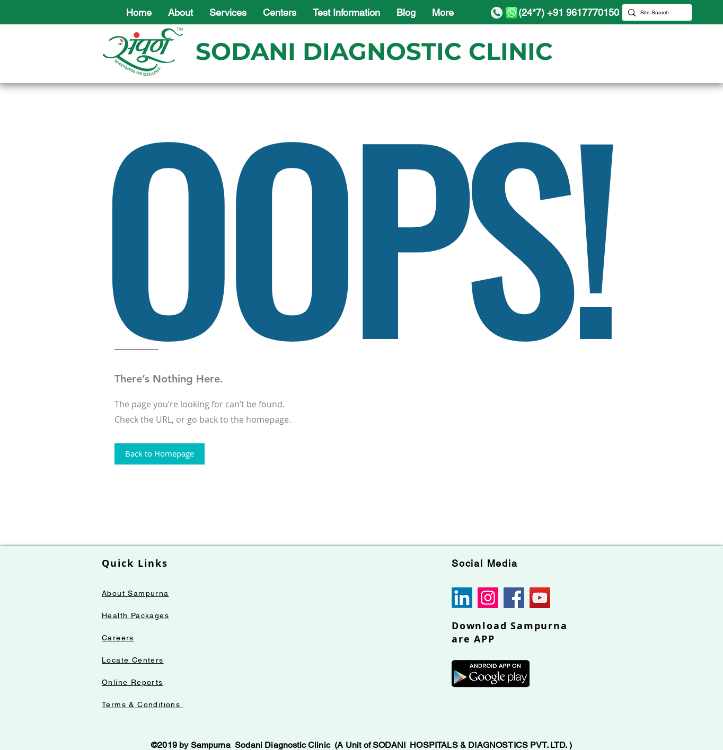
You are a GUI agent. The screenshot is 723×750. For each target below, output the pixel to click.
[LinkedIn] (462, 597)
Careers (118, 637)
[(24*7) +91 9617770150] (560, 12)
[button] (159, 454)
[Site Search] (654, 12)
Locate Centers (133, 660)
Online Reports (132, 682)
